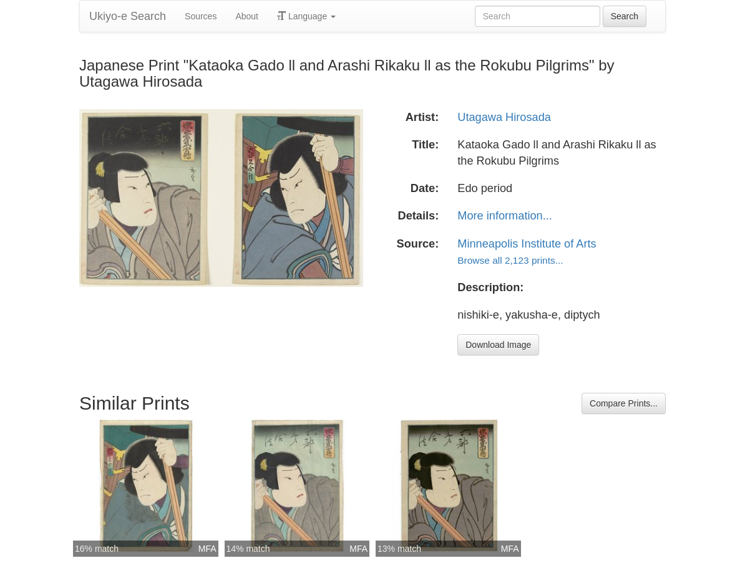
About (246, 16)
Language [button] (306, 16)
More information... (504, 215)
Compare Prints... (624, 403)
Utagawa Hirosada (504, 117)
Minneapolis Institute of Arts (526, 244)
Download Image (498, 345)
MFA (207, 549)
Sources (201, 16)
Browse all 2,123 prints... (510, 260)
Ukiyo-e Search (127, 16)
